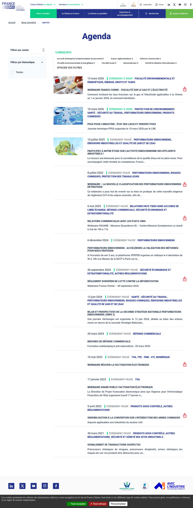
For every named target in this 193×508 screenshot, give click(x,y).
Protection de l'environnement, (155, 109)
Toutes (19, 72)
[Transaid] (123, 4)
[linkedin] (169, 4)
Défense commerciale (147, 333)
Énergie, (109, 82)
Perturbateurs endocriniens (156, 240)
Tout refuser (98, 503)
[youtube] (179, 4)
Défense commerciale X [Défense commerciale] (150, 59)
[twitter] (174, 4)
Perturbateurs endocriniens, (143, 112)
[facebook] (190, 4)
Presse (159, 4)
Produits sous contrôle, (147, 406)
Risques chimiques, (138, 300)
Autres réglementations (131, 273)
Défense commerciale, (121, 209)
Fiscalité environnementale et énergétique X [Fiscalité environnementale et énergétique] (76, 63)
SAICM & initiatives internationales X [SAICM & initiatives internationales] (161, 63)
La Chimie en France (70, 13)
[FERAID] (133, 4)
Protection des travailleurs (120, 176)
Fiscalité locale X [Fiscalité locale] (109, 63)
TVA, (134, 357)
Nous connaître (43, 13)
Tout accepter (77, 503)
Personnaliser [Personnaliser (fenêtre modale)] (118, 503)
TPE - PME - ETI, (146, 357)
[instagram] (185, 4)
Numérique (163, 357)
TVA (137, 379)
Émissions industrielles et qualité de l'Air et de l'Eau (121, 143)
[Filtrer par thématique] (27, 62)
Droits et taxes (125, 82)
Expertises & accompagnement (125, 13)
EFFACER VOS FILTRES (69, 67)
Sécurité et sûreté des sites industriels (137, 437)
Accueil (11, 22)
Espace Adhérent (180, 13)
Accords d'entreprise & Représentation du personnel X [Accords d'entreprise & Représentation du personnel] (80, 59)
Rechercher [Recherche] (154, 13)
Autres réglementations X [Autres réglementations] (122, 59)
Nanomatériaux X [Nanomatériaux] (130, 63)
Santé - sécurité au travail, (105, 112)
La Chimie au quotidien (97, 13)
